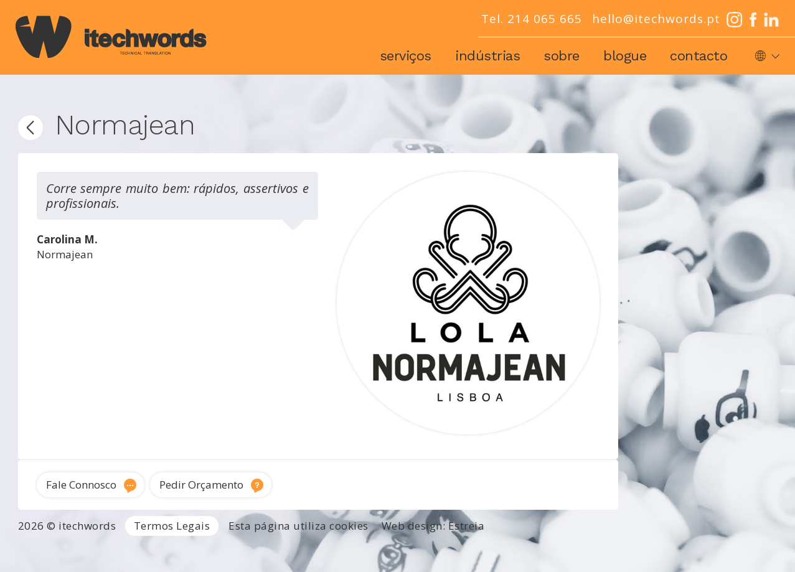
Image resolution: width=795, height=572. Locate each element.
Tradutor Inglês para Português (319, 549)
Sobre (561, 55)
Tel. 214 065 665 (531, 19)
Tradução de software (731, 549)
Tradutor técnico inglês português (471, 549)
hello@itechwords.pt (656, 19)
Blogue (624, 55)
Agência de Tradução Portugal (73, 549)
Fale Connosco (81, 484)
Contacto (698, 55)
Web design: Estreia (433, 525)
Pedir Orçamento (201, 484)
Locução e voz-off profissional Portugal (458, 564)
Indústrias (487, 55)
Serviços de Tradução (194, 549)
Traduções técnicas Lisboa (613, 549)
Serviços (405, 55)
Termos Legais (172, 525)
